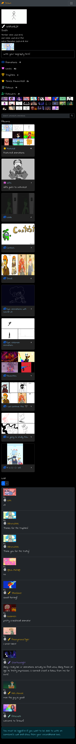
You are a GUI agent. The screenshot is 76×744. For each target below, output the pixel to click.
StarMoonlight (16, 663)
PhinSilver (14, 593)
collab (9, 217)
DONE (9, 278)
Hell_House (15, 693)
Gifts (9, 183)
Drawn (6, 3)
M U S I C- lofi (14, 467)
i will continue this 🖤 (17, 406)
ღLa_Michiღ (13, 570)
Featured (11, 148)
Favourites (11, 376)
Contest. (10, 248)
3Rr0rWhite (13, 524)
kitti (9, 500)
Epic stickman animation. (11, 344)
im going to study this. (17, 437)
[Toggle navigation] (71, 3)
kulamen (11, 616)
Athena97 (14, 716)
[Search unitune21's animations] (35, 116)
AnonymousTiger (18, 639)
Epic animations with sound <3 (14, 310)
